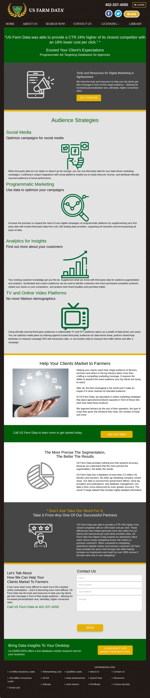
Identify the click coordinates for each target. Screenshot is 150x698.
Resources (119, 678)
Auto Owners (72, 684)
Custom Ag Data (122, 684)
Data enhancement (75, 678)
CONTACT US (82, 23)
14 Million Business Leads (22, 671)
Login (139, 5)
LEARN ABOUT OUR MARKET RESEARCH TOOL (115, 650)
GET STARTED (89, 97)
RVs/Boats (95, 684)
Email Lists (14, 687)
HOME (10, 23)
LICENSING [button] (110, 23)
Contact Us (119, 671)
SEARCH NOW (55, 23)
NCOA (46, 678)
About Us (94, 671)
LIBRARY (135, 23)
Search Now (96, 678)
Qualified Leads (74, 671)
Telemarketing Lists (52, 671)
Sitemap (47, 684)
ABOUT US (30, 23)
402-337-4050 (116, 5)
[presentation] (99, 617)
